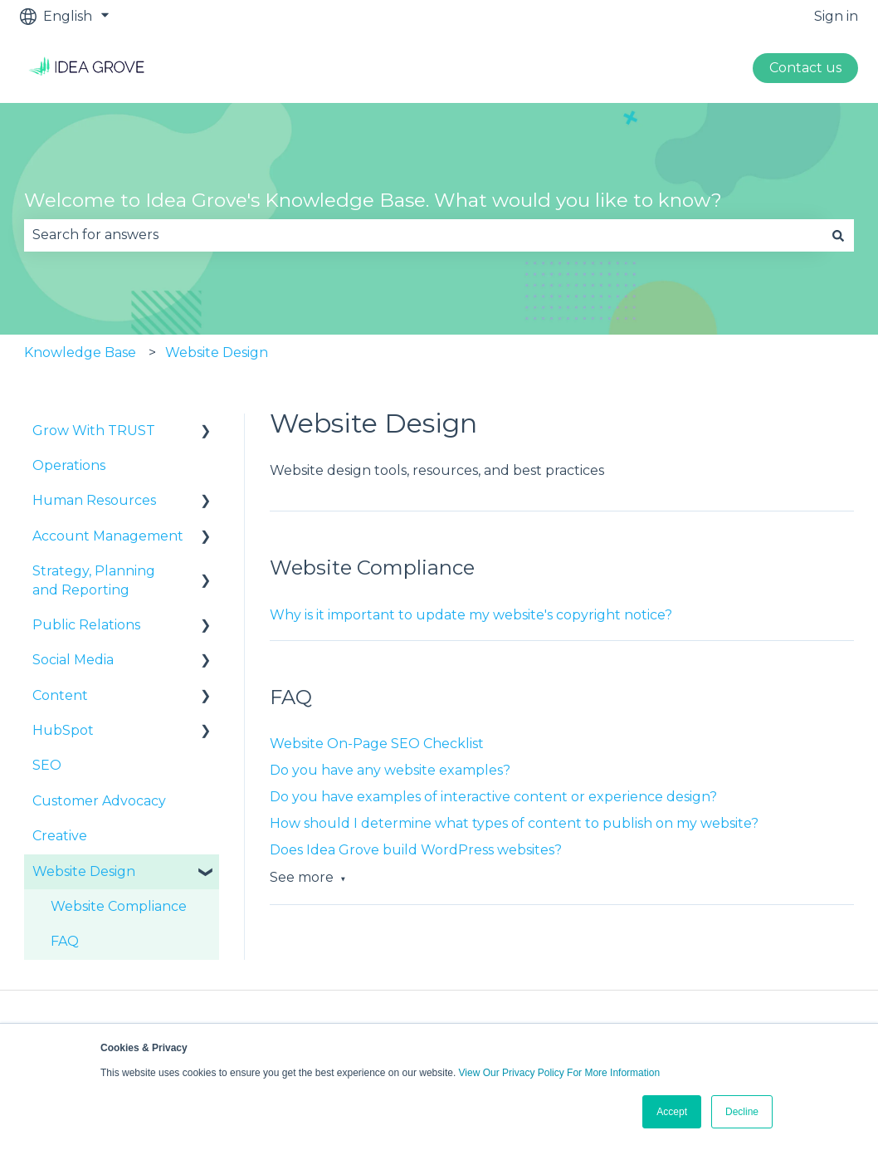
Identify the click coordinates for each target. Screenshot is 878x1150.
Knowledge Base (80, 352)
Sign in (836, 16)
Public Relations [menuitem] (86, 625)
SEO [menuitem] (46, 765)
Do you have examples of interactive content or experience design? (493, 797)
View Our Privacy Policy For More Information (560, 1073)
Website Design (216, 352)
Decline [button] (741, 1112)
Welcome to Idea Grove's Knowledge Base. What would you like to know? (373, 200)
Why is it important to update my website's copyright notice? (471, 615)
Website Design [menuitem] (83, 871)
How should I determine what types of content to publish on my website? (514, 823)
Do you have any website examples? (390, 770)
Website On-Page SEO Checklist (377, 743)
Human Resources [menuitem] (94, 500)
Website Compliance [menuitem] (119, 906)
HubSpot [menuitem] (63, 730)
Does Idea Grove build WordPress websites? (416, 850)
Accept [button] (671, 1112)
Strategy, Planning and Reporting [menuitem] (93, 580)
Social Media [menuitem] (73, 660)
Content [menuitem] (60, 695)
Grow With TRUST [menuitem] (93, 430)
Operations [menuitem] (68, 465)
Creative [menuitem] (59, 836)
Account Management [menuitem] (107, 536)
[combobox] (423, 235)
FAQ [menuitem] (65, 941)
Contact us (805, 68)
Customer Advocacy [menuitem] (99, 801)
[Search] (838, 235)
